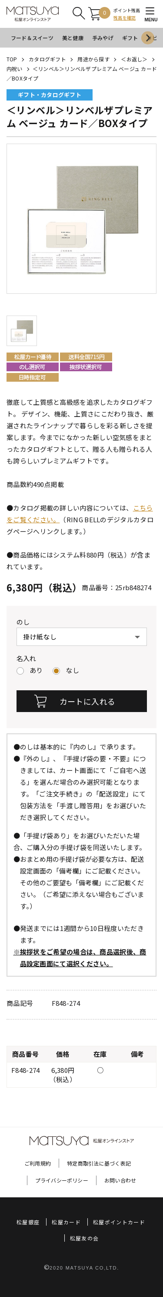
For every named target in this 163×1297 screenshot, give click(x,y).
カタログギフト (47, 59)
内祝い (15, 68)
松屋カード (66, 1222)
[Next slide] (147, 37)
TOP (12, 59)
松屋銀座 (28, 1222)
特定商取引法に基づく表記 (99, 1163)
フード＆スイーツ (32, 37)
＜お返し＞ (134, 59)
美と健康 (72, 37)
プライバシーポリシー (61, 1180)
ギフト (130, 37)
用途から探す (93, 59)
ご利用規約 (37, 1163)
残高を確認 (124, 17)
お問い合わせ (120, 1180)
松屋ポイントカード (119, 1222)
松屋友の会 (84, 1238)
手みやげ (102, 37)
